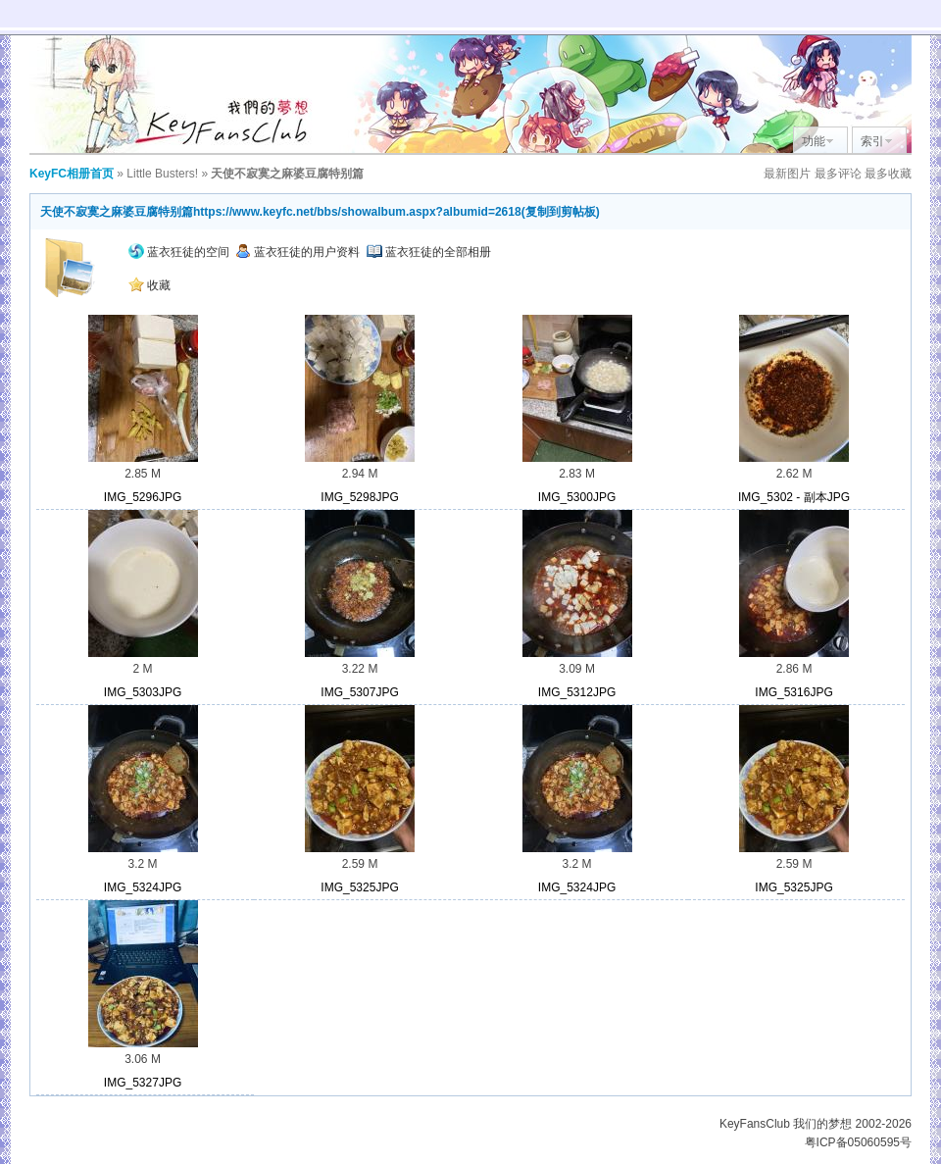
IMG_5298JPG (359, 497)
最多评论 (838, 173)
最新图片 (787, 173)
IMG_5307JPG (359, 692)
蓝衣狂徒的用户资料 (297, 252)
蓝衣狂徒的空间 (178, 252)
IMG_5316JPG (793, 692)
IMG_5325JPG (359, 887)
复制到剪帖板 (560, 212)
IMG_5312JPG (577, 692)
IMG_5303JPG (142, 692)
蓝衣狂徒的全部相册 (429, 252)
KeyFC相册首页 (71, 173)
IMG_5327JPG (142, 1082)
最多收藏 (888, 173)
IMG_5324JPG (142, 887)
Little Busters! (162, 173)
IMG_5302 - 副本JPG (794, 497)
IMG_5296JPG (142, 497)
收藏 (149, 285)
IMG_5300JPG (577, 497)
